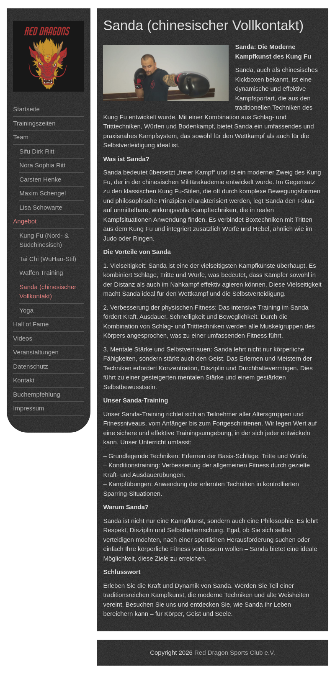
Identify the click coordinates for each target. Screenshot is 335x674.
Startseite (26, 109)
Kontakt (23, 380)
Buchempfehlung (36, 394)
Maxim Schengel (42, 193)
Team (20, 137)
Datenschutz (30, 366)
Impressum (28, 408)
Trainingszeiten (34, 123)
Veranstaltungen (35, 352)
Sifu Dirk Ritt (36, 151)
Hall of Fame (31, 324)
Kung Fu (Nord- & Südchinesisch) (44, 240)
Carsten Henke (40, 179)
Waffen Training (41, 272)
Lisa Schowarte (40, 207)
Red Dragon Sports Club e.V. (234, 652)
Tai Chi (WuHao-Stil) (47, 258)
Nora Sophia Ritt (42, 165)
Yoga (26, 310)
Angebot (24, 221)
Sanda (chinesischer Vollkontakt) (47, 291)
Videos (22, 338)
